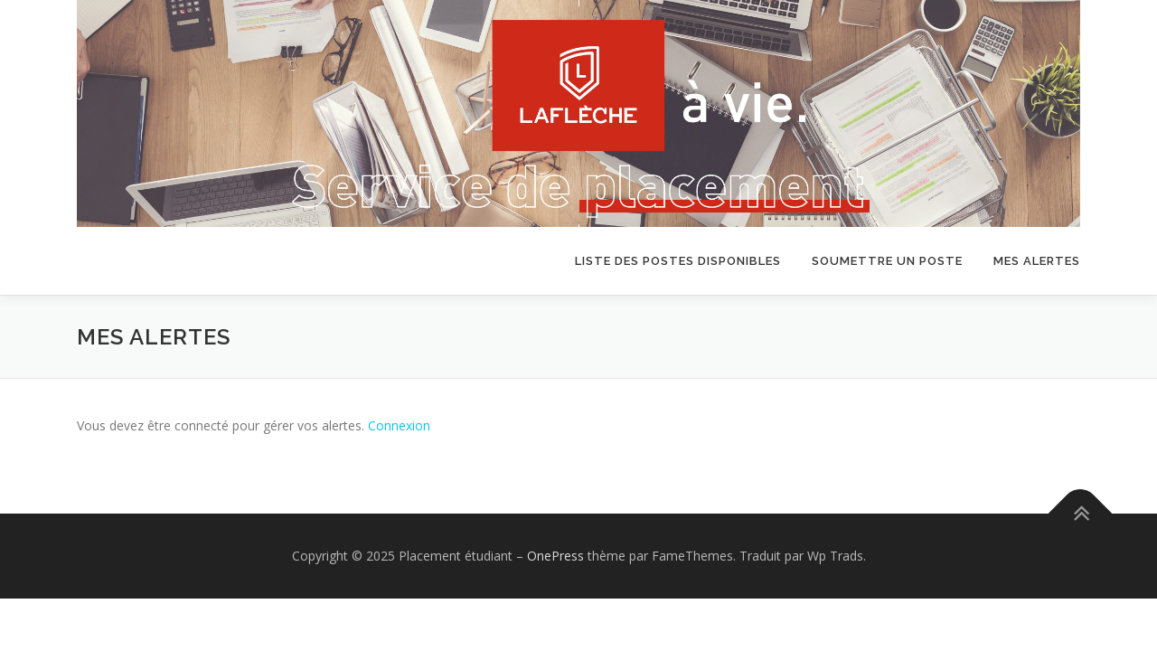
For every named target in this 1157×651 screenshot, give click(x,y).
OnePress (555, 555)
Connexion (399, 425)
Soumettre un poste (887, 261)
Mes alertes (1036, 261)
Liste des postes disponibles (678, 261)
